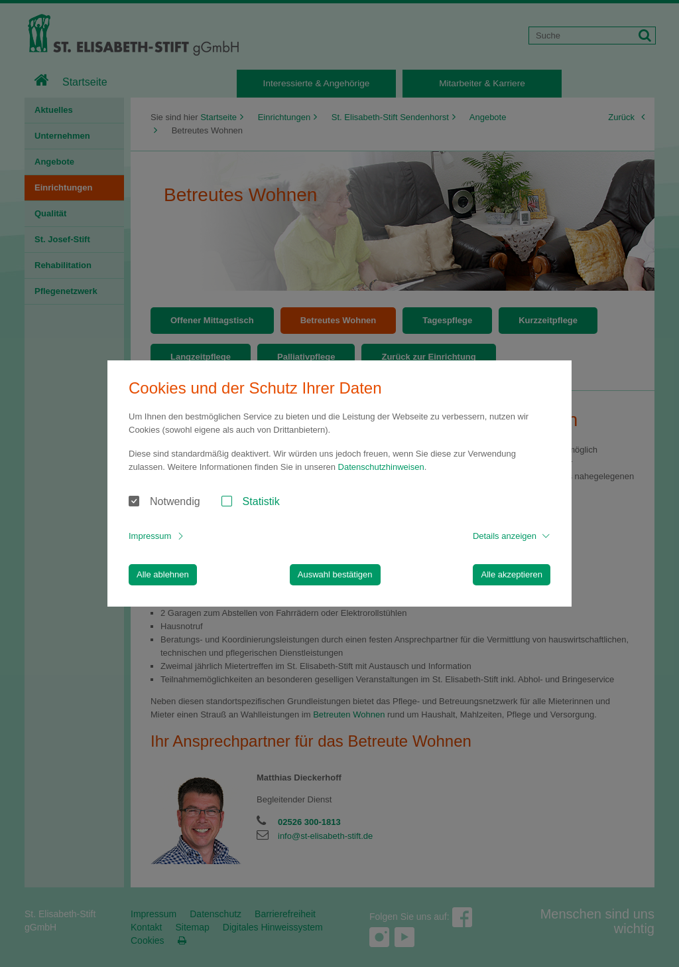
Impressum (150, 536)
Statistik (261, 501)
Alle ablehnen (163, 574)
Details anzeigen (504, 536)
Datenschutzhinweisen (381, 467)
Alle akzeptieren (511, 574)
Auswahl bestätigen (335, 574)
